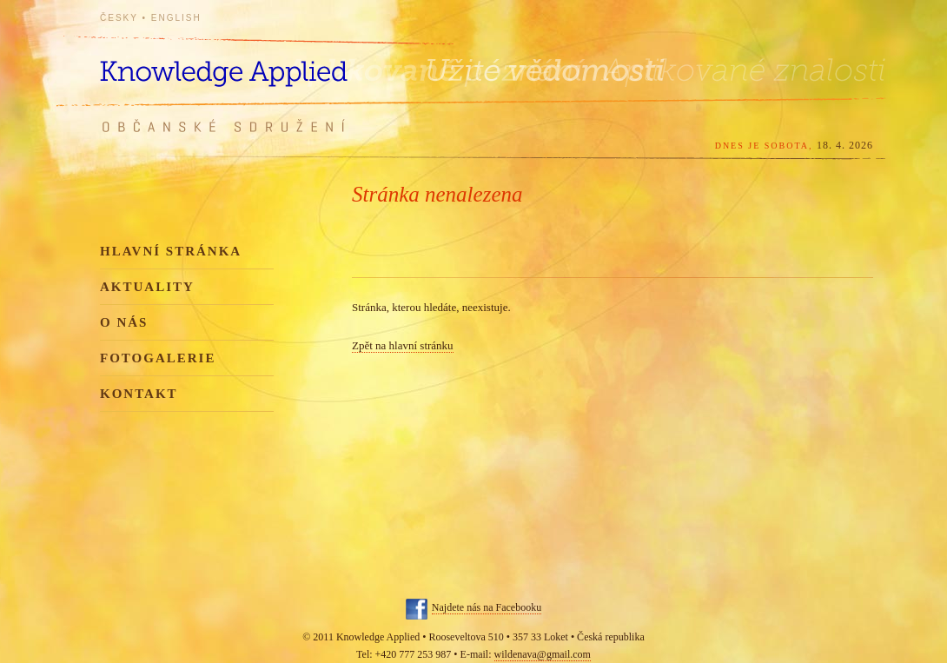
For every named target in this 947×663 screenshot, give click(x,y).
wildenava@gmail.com (542, 654)
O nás (124, 322)
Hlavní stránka (171, 251)
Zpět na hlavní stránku (403, 345)
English (176, 18)
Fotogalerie (157, 358)
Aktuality (147, 287)
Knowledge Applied (256, 63)
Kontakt (139, 394)
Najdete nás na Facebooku (486, 607)
